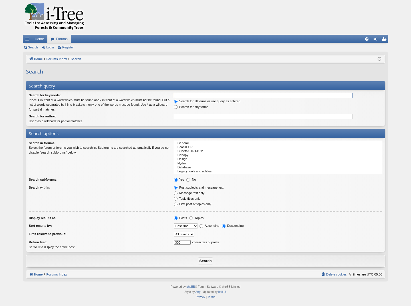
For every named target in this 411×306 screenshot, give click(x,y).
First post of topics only (192, 204)
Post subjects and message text (198, 187)
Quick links (28, 40)
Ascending (209, 225)
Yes (179, 179)
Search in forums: (42, 143)
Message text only (189, 193)
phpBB (190, 286)
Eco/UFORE (278, 147)
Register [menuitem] (385, 40)
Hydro (278, 164)
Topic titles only (187, 198)
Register (68, 47)
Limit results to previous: (47, 234)
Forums (62, 39)
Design (278, 159)
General (278, 143)
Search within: (39, 187)
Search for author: (42, 116)
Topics (196, 218)
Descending (233, 225)
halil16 (222, 291)
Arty (198, 291)
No (191, 179)
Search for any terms (191, 107)
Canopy (278, 155)
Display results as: (43, 218)
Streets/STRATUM (278, 151)
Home (39, 39)
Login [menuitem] (377, 40)
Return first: (38, 242)
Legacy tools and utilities (278, 172)
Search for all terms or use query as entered (207, 101)
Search (33, 47)
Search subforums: (43, 179)
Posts (180, 218)
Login (50, 47)
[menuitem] (366, 39)
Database (278, 168)
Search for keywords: (45, 95)
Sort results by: (40, 225)
